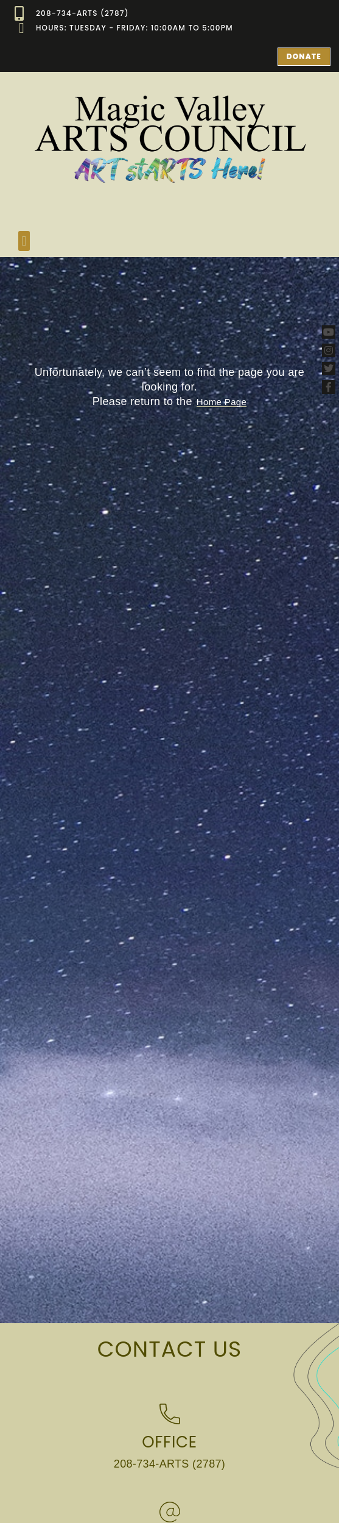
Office (169, 1442)
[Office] (169, 1414)
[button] (24, 241)
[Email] (169, 1512)
